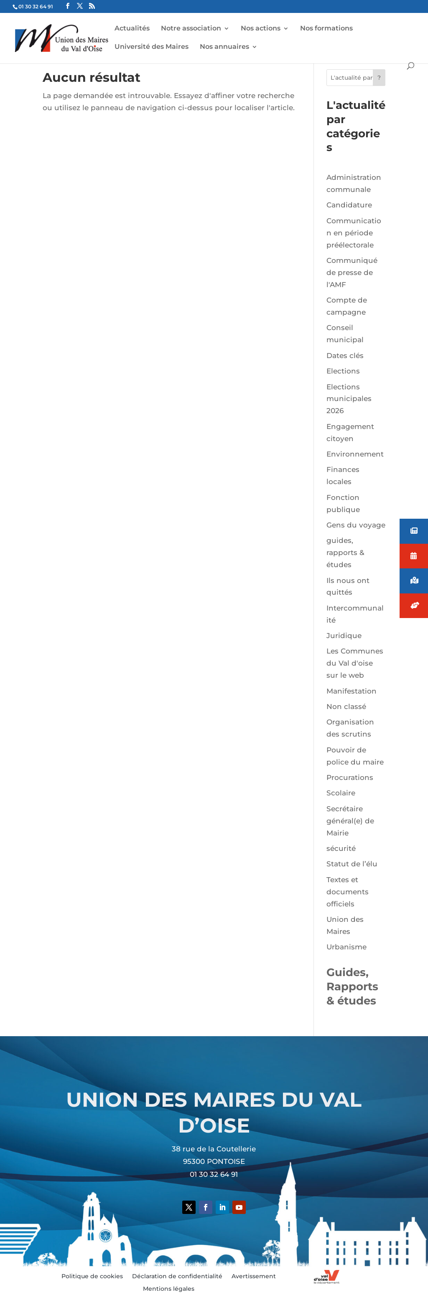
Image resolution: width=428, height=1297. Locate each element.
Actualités (132, 28)
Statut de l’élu (351, 864)
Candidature (349, 205)
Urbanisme (346, 947)
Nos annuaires (224, 47)
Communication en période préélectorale (353, 233)
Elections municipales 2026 (349, 399)
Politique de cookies (92, 1276)
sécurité (341, 848)
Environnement (355, 454)
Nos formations (326, 28)
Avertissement (254, 1276)
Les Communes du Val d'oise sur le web (354, 663)
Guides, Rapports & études (352, 986)
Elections (343, 371)
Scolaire (340, 793)
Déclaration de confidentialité (177, 1276)
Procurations (349, 777)
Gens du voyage (355, 525)
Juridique (344, 635)
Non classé (346, 706)
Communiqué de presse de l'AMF (351, 272)
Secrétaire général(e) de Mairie (350, 821)
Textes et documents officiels (347, 892)
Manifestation (351, 691)
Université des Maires (152, 47)
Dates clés (345, 355)
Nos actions (260, 28)
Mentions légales (168, 1289)
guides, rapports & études (345, 552)
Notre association (191, 28)
